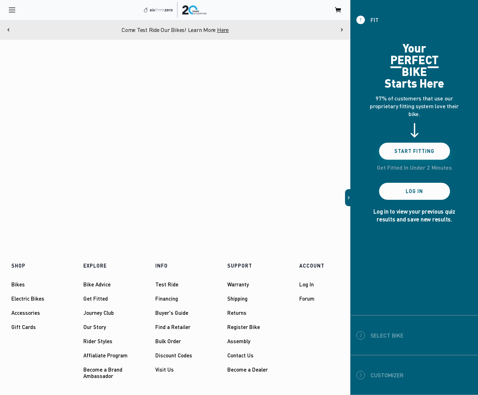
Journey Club (98, 312)
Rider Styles (97, 341)
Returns (236, 312)
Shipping (237, 298)
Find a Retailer (172, 327)
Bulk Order (168, 341)
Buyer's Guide (171, 312)
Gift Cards (23, 327)
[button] (348, 197)
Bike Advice (97, 284)
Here (223, 29)
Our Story (94, 327)
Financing (166, 298)
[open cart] (338, 10)
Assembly (238, 341)
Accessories (25, 312)
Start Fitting (414, 151)
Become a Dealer (247, 369)
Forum (307, 298)
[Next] (341, 30)
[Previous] (8, 30)
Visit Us (164, 369)
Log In (306, 284)
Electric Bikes (27, 298)
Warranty (238, 284)
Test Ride (166, 284)
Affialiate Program (105, 355)
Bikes (18, 284)
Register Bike (243, 327)
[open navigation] (12, 10)
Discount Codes (173, 355)
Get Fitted (95, 298)
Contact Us (240, 355)
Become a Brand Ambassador (102, 372)
